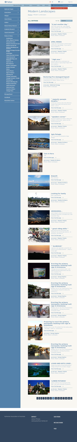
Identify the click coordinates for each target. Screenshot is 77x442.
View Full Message (57, 31)
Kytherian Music (10, 87)
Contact (33, 417)
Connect (34, 5)
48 (66, 398)
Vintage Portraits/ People (13, 78)
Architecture (9, 38)
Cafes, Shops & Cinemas (12, 40)
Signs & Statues (10, 72)
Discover (26, 5)
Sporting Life (9, 74)
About (46, 5)
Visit (41, 5)
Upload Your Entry (59, 8)
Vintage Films (9, 90)
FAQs (55, 428)
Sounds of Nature (10, 89)
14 (58, 398)
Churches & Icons (10, 42)
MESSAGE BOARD (58, 423)
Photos (30, 14)
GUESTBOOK (57, 417)
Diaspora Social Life (11, 45)
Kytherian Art (9, 61)
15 (61, 398)
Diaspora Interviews (11, 83)
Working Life (9, 80)
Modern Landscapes (11, 65)
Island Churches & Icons (12, 55)
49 (69, 398)
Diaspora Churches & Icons (13, 43)
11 (50, 398)
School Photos (10, 71)
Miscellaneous (10, 63)
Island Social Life (10, 57)
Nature (8, 69)
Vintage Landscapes (11, 76)
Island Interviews (10, 85)
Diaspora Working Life (11, 81)
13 (56, 398)
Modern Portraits (10, 67)
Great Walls (9, 53)
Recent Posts (18, 5)
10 (48, 398)
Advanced (70, 5)
